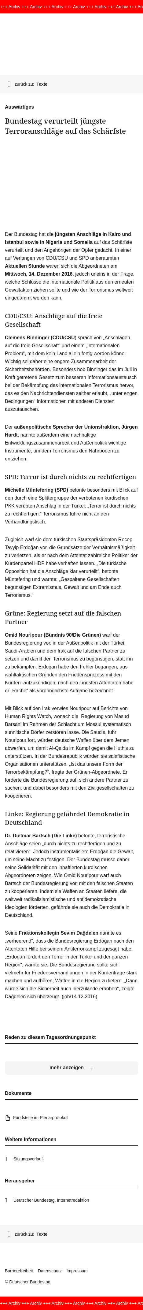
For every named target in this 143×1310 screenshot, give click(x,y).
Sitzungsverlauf (28, 1158)
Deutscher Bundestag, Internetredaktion (51, 1200)
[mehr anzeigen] (71, 1067)
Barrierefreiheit (19, 1270)
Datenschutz (50, 1270)
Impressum (77, 1270)
